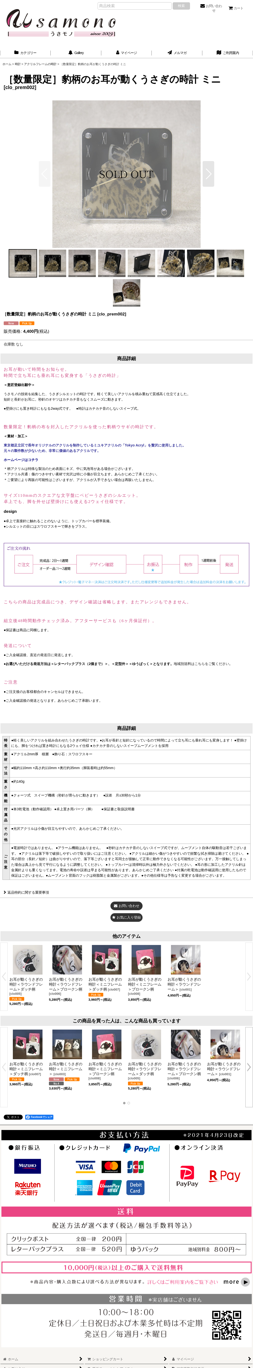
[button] (208, 174)
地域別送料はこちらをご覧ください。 (203, 664)
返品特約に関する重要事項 (26, 892)
